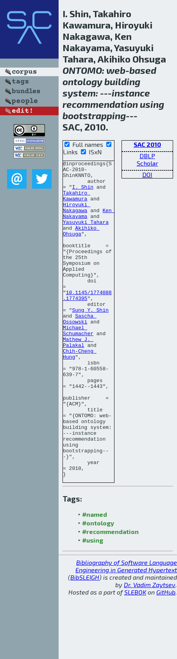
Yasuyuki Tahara (86, 234)
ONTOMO (82, 70)
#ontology (98, 586)
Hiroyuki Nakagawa (76, 217)
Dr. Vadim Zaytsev (149, 648)
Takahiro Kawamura (76, 203)
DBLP (147, 155)
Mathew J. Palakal (78, 379)
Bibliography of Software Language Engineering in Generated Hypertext (126, 629)
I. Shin (82, 192)
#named (94, 577)
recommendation (100, 104)
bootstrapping (94, 115)
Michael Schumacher (78, 365)
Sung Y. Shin (90, 340)
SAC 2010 (147, 144)
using (152, 104)
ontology (82, 81)
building (122, 81)
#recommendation (110, 594)
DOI (147, 174)
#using (92, 603)
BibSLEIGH (84, 640)
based (142, 70)
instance (131, 92)
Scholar (147, 163)
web (115, 70)
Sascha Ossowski (80, 351)
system (79, 92)
